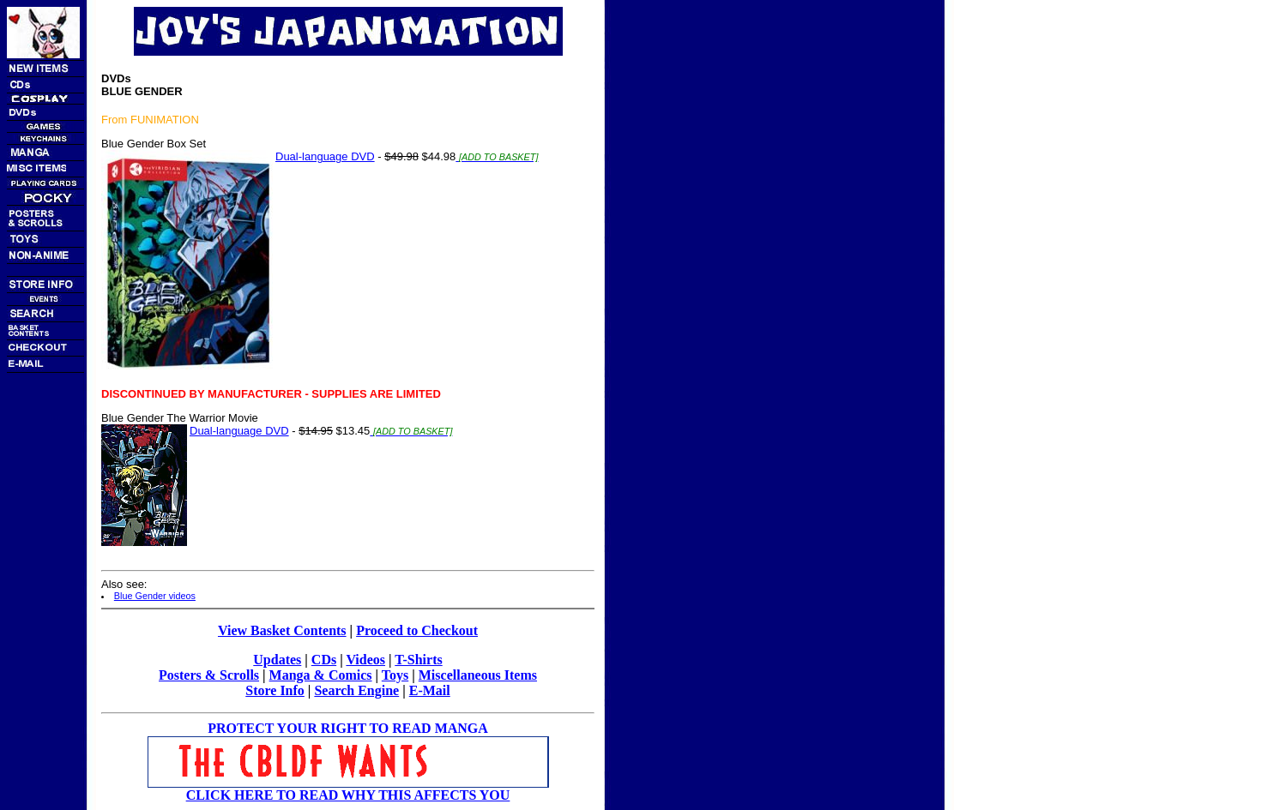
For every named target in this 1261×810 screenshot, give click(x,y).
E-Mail (429, 690)
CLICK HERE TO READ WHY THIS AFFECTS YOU (348, 795)
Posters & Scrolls (209, 675)
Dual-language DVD (325, 156)
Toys (395, 675)
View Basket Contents (282, 630)
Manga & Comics (320, 675)
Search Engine (356, 690)
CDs (323, 659)
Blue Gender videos (155, 596)
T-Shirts (418, 659)
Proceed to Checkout (417, 630)
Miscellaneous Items (478, 675)
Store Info (275, 690)
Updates (277, 659)
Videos (365, 659)
